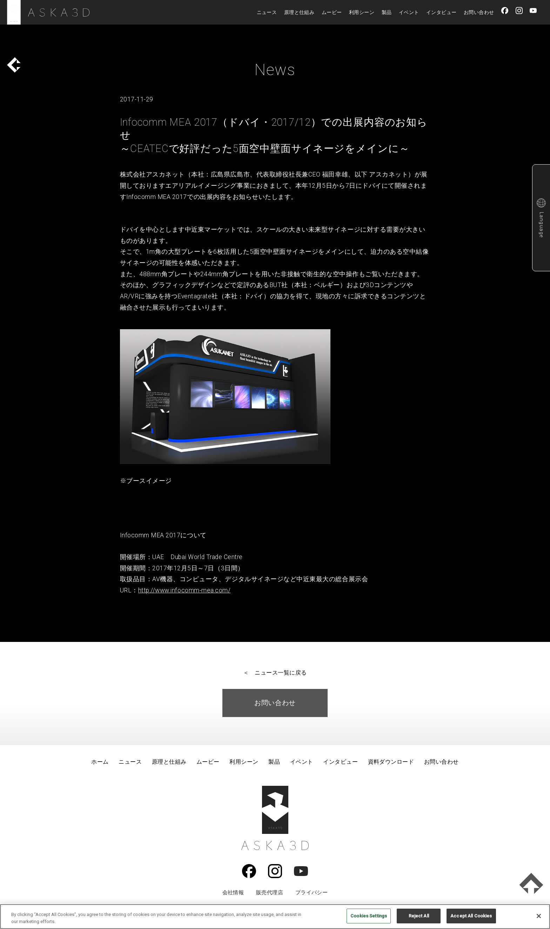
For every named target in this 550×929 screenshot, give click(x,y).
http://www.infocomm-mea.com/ (184, 590)
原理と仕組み (299, 12)
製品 (387, 12)
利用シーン (361, 12)
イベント (409, 12)
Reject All (419, 915)
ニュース (267, 12)
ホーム (99, 761)
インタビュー (441, 12)
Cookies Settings (368, 915)
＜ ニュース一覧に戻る (275, 672)
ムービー (332, 12)
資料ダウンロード (391, 761)
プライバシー (311, 892)
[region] (275, 916)
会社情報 (233, 892)
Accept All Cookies (471, 915)
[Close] (538, 916)
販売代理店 (269, 892)
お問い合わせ (479, 12)
